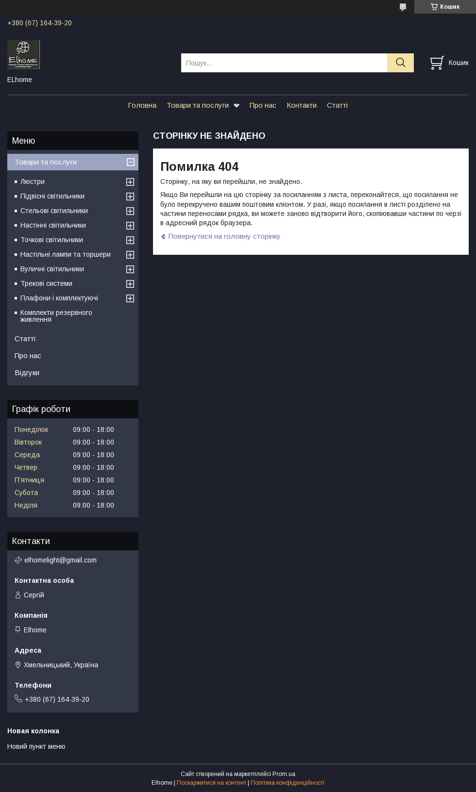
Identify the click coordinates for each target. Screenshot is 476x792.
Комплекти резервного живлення (56, 316)
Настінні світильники (53, 225)
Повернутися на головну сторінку (225, 236)
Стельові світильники (54, 210)
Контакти (302, 105)
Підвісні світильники (52, 196)
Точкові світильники (51, 240)
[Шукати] (400, 62)
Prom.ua (283, 774)
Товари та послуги (198, 105)
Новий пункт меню (36, 746)
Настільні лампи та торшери (65, 254)
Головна (142, 105)
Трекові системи (46, 283)
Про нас (263, 105)
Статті (337, 105)
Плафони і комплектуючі (59, 298)
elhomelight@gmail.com (60, 560)
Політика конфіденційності (287, 782)
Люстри (32, 181)
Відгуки (27, 372)
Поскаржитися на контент (211, 782)
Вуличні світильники (52, 269)
